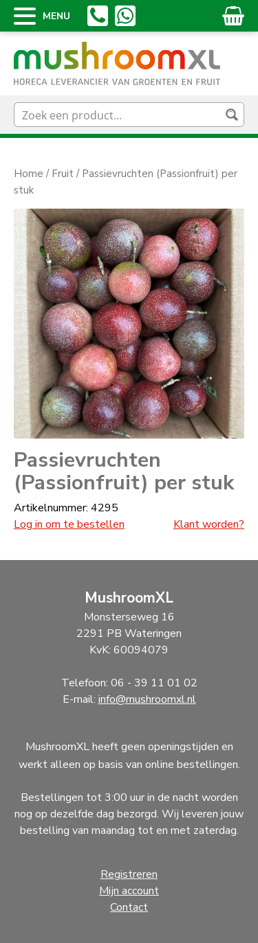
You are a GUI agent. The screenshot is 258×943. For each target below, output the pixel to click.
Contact (129, 907)
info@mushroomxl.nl (147, 699)
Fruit (63, 174)
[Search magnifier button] (232, 114)
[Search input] (118, 114)
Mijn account (129, 890)
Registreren (129, 874)
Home (28, 174)
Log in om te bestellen (69, 524)
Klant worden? (208, 524)
